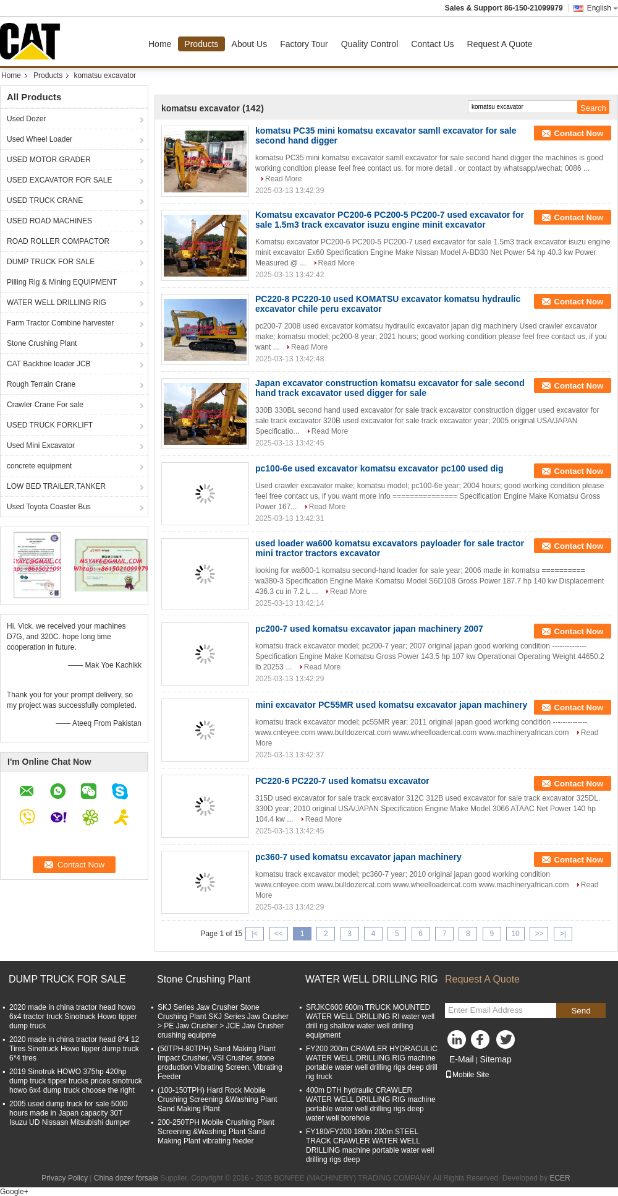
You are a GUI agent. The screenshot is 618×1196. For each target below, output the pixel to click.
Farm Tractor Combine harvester (60, 323)
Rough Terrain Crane (41, 384)
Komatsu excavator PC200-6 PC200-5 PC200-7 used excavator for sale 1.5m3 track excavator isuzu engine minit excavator (389, 220)
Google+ (14, 1191)
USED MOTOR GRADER (49, 159)
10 (515, 933)
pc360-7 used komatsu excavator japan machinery (358, 857)
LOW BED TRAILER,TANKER (56, 486)
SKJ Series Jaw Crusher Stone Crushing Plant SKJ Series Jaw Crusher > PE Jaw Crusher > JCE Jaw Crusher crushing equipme (223, 1021)
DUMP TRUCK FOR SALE (51, 261)
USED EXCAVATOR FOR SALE (59, 180)
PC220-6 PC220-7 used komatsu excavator (342, 781)
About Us (250, 44)
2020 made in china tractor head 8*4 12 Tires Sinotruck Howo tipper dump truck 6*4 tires (74, 1048)
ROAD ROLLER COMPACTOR (58, 241)
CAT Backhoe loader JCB (49, 363)
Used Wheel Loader (39, 139)
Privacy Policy (64, 1178)
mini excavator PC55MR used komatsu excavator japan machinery (391, 705)
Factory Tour (304, 44)
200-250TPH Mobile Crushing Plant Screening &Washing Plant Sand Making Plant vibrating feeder (216, 1131)
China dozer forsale (126, 1178)
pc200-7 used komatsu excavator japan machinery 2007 (369, 629)
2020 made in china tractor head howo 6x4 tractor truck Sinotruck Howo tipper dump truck (73, 1016)
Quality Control (370, 44)
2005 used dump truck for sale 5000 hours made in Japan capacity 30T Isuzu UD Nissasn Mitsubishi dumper (69, 1113)
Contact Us (432, 44)
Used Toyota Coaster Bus (49, 506)
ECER (559, 1178)
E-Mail (461, 1059)
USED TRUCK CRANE (45, 200)
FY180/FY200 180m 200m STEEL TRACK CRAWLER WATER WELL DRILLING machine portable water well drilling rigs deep (370, 1145)
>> (539, 933)
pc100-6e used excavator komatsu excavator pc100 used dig (379, 468)
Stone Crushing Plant (42, 343)
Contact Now (578, 133)
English (602, 8)
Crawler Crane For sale (45, 404)
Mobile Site (467, 1074)
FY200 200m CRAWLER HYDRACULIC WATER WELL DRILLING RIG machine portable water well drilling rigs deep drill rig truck (372, 1062)
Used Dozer (26, 118)
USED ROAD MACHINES (49, 221)
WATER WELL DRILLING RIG (56, 302)
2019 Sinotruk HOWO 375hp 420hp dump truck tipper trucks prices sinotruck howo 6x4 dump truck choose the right (75, 1081)
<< (278, 933)
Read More (283, 178)
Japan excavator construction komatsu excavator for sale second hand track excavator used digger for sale (390, 388)
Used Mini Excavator (41, 445)
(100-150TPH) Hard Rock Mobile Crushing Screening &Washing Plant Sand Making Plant (217, 1099)
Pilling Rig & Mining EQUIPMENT (62, 282)
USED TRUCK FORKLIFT (50, 425)
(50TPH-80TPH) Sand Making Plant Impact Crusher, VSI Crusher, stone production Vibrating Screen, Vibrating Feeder (220, 1062)
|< (255, 933)
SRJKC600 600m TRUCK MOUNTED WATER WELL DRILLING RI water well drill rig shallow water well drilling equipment (370, 1021)
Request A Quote (500, 44)
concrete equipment (39, 466)
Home (159, 44)
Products (201, 44)
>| (563, 933)
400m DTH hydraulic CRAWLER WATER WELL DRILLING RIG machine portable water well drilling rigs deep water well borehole (371, 1104)
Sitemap (495, 1059)
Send (580, 1010)
